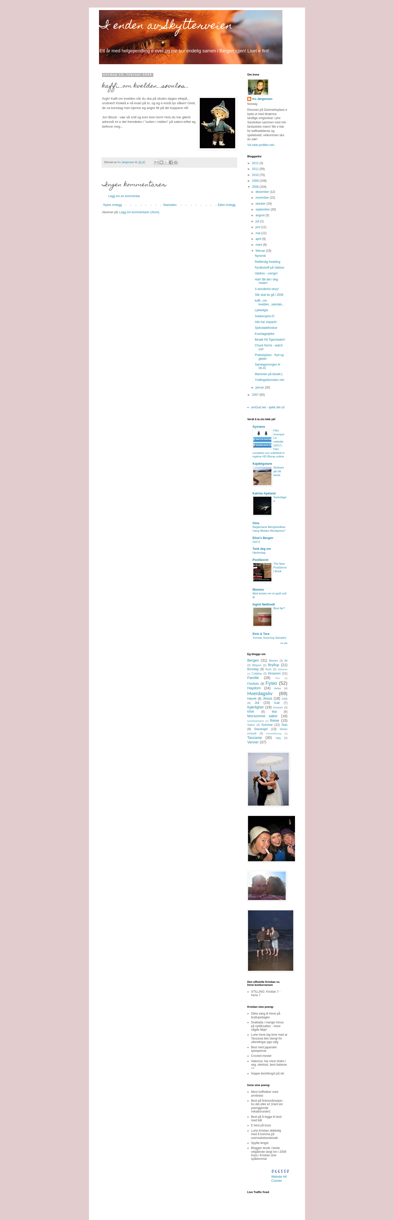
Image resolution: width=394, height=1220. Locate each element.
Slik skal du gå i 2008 (269, 295)
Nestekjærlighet (255, 721)
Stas (284, 725)
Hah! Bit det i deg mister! (266, 281)
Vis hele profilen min (260, 145)
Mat (274, 711)
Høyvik (252, 698)
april (259, 239)
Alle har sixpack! (266, 322)
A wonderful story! (267, 289)
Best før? (279, 608)
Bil (285, 660)
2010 (256, 175)
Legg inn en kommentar (124, 196)
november (263, 197)
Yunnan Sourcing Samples (269, 637)
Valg (278, 737)
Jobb (284, 698)
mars (259, 244)
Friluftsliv (253, 684)
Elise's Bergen (263, 538)
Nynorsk (260, 256)
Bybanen (282, 669)
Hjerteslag (259, 552)
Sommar (267, 725)
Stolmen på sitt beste (278, 471)
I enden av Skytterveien (165, 26)
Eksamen (274, 673)
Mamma (258, 589)
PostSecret (260, 560)
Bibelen (273, 660)
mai (258, 233)
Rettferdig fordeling (267, 262)
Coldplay (257, 673)
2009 (256, 181)
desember (263, 192)
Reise (274, 721)
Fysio (271, 683)
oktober (261, 203)
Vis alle (283, 643)
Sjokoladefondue (266, 328)
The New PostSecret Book (280, 567)
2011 (256, 169)
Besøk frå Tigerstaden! (270, 339)
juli (258, 221)
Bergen (253, 660)
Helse (277, 688)
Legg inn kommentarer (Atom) (139, 212)
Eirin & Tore (261, 634)
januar (260, 387)
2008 (256, 187)
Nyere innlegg (112, 205)
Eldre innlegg (226, 205)
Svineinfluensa (273, 733)
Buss (268, 669)
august (260, 215)
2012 (256, 163)
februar (261, 251)
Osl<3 (256, 541)
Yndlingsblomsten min (269, 380)
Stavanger (261, 729)
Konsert (278, 707)
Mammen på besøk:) (268, 374)
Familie (253, 678)
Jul (257, 703)
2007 (256, 395)
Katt (277, 703)
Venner (253, 742)
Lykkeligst (261, 310)
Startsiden (170, 205)
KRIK (250, 711)
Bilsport (256, 665)
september (263, 209)
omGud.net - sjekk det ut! (268, 407)
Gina (256, 523)
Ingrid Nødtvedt (264, 604)
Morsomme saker (262, 716)
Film (277, 678)
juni (258, 227)
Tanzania (254, 738)
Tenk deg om (262, 549)
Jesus (267, 698)
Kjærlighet (255, 707)
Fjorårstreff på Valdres (269, 267)
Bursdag (253, 669)
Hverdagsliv (259, 693)
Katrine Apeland (264, 493)
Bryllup (273, 665)
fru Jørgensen (262, 99)
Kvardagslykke (264, 334)
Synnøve (259, 426)
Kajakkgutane (262, 463)
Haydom (254, 688)
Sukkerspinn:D (264, 316)
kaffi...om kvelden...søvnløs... (269, 302)
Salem (251, 724)
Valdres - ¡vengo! (266, 273)
